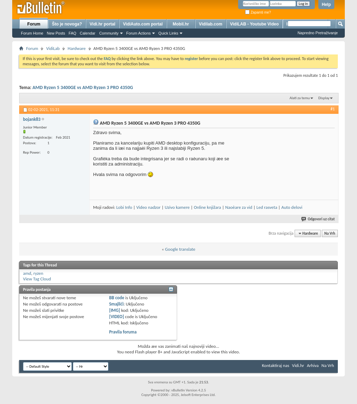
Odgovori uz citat (318, 219)
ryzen (38, 273)
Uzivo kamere (177, 207)
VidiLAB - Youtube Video (254, 24)
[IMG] (114, 310)
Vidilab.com (210, 24)
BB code (116, 297)
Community (109, 33)
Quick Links (168, 33)
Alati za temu (299, 98)
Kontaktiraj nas (275, 365)
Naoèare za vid (238, 207)
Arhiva (313, 365)
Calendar (88, 33)
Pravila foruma (123, 332)
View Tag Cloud (37, 278)
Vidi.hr (298, 365)
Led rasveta (266, 207)
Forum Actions (138, 33)
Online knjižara (207, 207)
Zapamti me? (258, 12)
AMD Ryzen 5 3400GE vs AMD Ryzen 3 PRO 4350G (82, 87)
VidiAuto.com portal (143, 24)
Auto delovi (291, 207)
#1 (333, 108)
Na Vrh (329, 233)
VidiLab (53, 48)
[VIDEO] (116, 316)
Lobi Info (124, 207)
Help (326, 4)
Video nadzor (148, 207)
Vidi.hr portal (102, 24)
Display (323, 98)
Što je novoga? (67, 24)
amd (27, 273)
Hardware (77, 48)
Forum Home (32, 33)
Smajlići (116, 304)
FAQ (72, 33)
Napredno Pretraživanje (317, 33)
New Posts (56, 33)
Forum (33, 24)
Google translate (180, 249)
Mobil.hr (181, 24)
